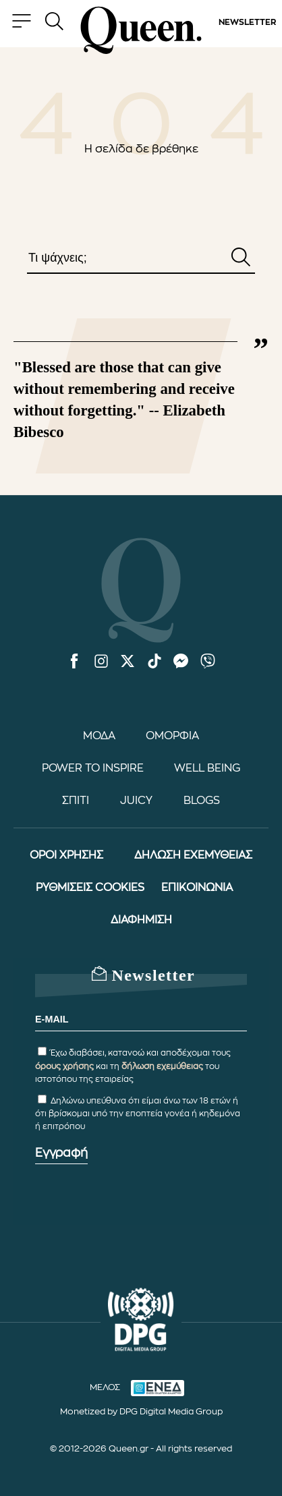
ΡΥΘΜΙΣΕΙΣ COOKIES (90, 887)
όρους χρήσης (64, 1066)
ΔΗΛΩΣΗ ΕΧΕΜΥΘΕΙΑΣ (193, 855)
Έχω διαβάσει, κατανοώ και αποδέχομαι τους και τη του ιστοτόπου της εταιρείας (133, 1066)
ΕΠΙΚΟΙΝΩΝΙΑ (197, 887)
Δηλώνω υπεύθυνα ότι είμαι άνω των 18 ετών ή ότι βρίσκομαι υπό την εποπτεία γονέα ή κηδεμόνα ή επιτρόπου (137, 1113)
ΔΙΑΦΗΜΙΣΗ (141, 920)
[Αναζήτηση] (241, 258)
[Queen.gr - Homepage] (141, 30)
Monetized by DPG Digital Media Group (141, 1411)
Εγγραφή (61, 1153)
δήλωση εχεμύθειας (162, 1066)
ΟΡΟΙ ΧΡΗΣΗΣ (66, 855)
